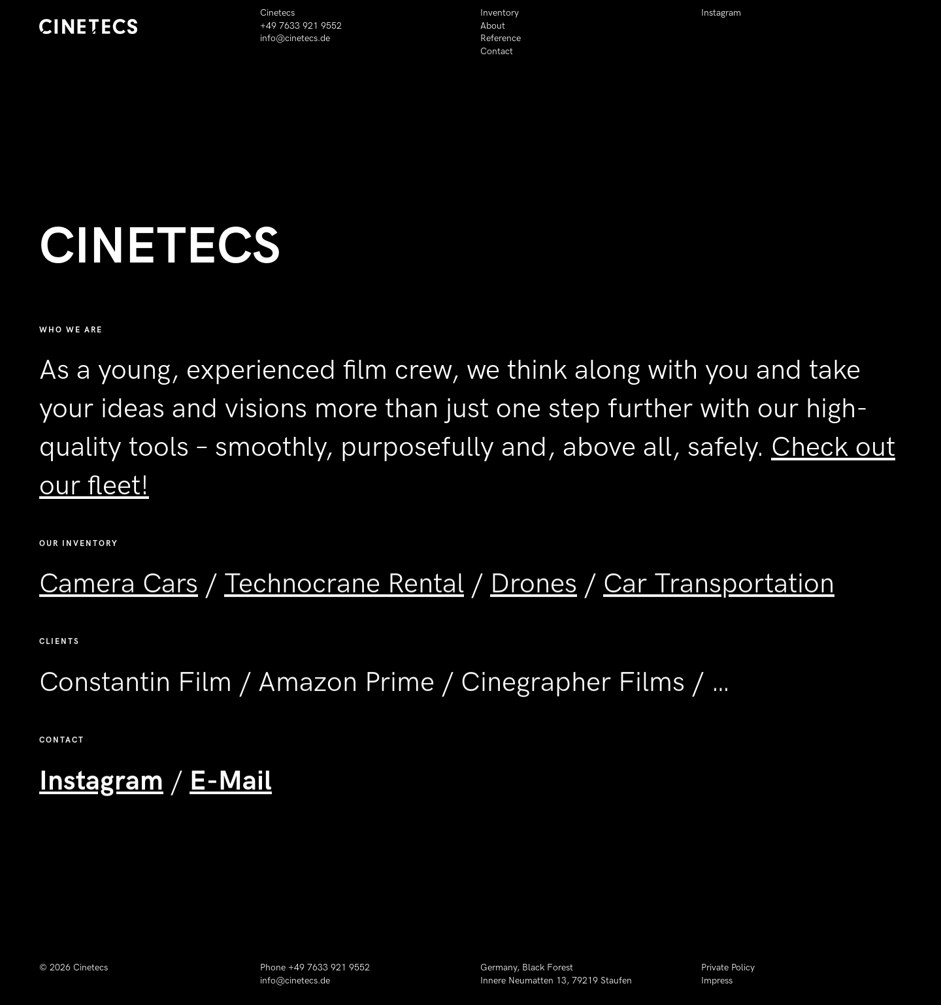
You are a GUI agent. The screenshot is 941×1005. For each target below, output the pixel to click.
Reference (500, 38)
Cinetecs (90, 967)
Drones (533, 593)
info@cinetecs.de (295, 38)
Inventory (499, 12)
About (492, 25)
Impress (717, 980)
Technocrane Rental (344, 593)
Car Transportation (718, 593)
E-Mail (231, 789)
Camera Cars (118, 593)
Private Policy (728, 967)
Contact (496, 51)
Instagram (721, 12)
